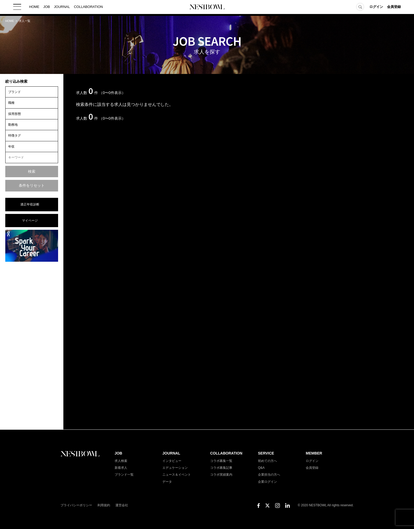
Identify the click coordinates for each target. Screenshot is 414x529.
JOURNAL (62, 8)
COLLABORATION (88, 8)
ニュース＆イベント (176, 474)
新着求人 (121, 468)
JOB (46, 8)
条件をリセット (32, 185)
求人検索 (121, 461)
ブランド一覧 (124, 474)
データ (167, 482)
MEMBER (314, 453)
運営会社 (121, 505)
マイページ (30, 220)
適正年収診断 (29, 204)
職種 (11, 103)
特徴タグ (14, 135)
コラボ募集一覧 (221, 461)
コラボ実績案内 (221, 474)
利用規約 (103, 505)
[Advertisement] (31, 345)
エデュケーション (175, 468)
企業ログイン (267, 482)
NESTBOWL (207, 8)
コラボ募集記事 (221, 468)
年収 (11, 146)
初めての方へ (267, 461)
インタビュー (171, 461)
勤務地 (13, 125)
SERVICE (266, 453)
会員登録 (394, 8)
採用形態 (14, 114)
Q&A (261, 468)
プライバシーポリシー (76, 505)
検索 (31, 171)
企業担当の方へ (269, 474)
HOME (34, 8)
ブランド (14, 92)
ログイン (376, 8)
